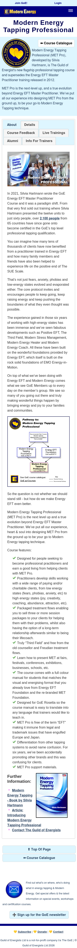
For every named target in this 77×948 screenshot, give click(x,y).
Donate (42, 931)
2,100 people (50, 218)
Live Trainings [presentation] (54, 133)
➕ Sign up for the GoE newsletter (39, 915)
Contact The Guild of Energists (36, 830)
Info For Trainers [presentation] (39, 141)
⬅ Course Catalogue (56, 43)
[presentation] (21, 133)
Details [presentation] (29, 124)
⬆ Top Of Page (39, 849)
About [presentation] (11, 124)
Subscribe (24, 931)
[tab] (11, 125)
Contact (58, 931)
